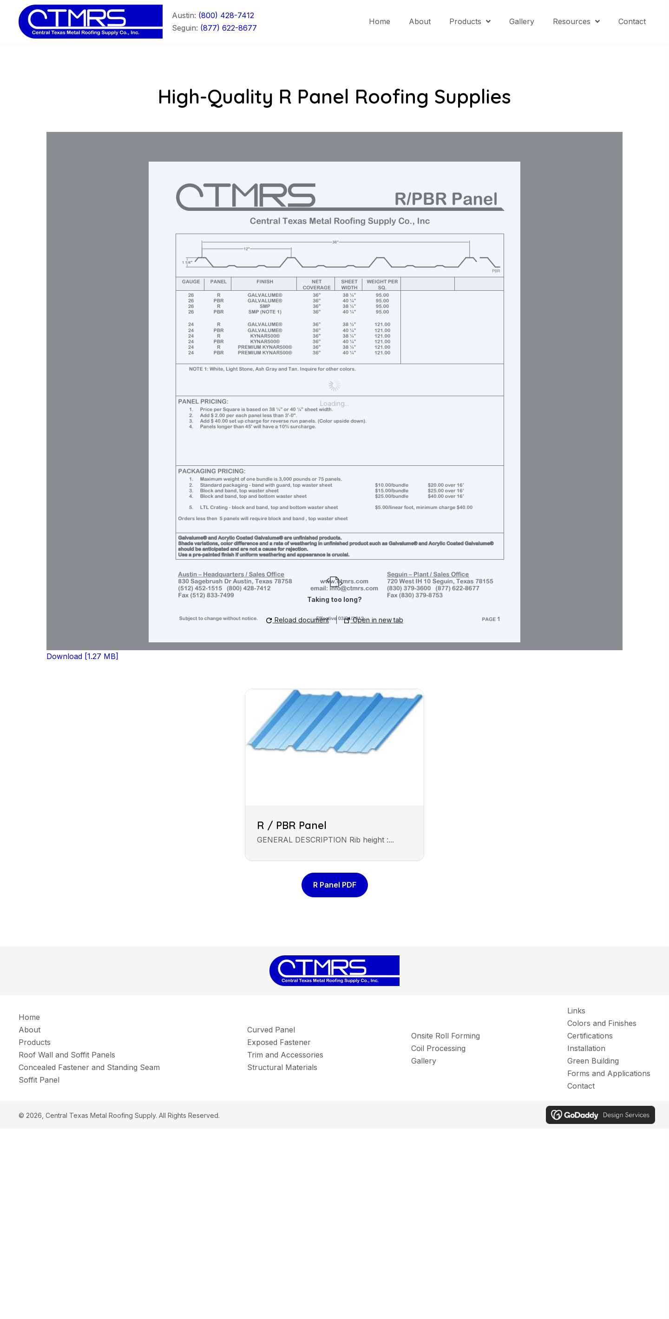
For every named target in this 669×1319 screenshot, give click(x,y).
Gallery (423, 1060)
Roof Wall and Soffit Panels (67, 1054)
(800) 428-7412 (226, 15)
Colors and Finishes (601, 1023)
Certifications (590, 1035)
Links (576, 1010)
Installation (586, 1048)
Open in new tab (373, 620)
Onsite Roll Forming (445, 1035)
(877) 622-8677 (228, 28)
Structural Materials (282, 1067)
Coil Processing (438, 1048)
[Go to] (95, 21)
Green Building (593, 1060)
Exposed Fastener (279, 1042)
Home (29, 1017)
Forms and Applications (608, 1073)
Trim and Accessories (285, 1054)
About (29, 1029)
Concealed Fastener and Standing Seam (89, 1067)
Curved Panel (271, 1029)
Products (35, 1042)
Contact (581, 1085)
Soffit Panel (39, 1079)
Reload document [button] (297, 620)
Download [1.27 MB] (82, 656)
